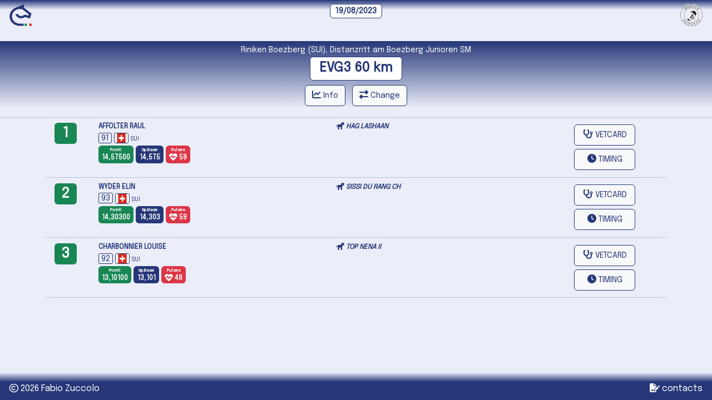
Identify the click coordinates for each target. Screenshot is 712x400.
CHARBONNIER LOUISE (132, 247)
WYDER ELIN (116, 187)
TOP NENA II (363, 247)
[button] (604, 159)
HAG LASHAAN (367, 126)
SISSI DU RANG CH (373, 187)
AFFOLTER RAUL (121, 126)
